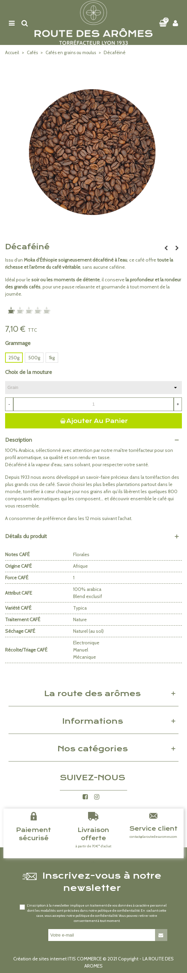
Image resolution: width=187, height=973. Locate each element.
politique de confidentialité (119, 910)
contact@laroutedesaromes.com (153, 836)
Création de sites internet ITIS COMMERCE (57, 959)
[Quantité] (93, 404)
